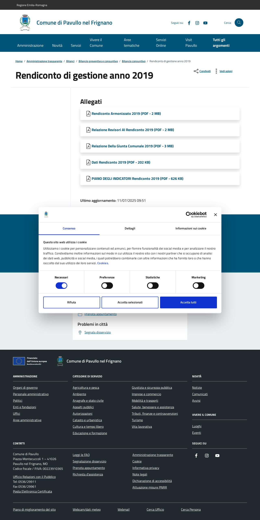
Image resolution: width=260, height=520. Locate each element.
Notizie (197, 387)
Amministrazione (30, 45)
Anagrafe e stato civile (88, 400)
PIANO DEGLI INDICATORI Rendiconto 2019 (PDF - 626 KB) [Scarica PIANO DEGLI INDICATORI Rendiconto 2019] (137, 178)
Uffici (16, 413)
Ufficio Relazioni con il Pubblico (34, 476)
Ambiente (79, 394)
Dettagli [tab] (130, 228)
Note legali (139, 474)
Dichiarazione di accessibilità (152, 480)
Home (19, 61)
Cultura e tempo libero (88, 426)
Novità (57, 45)
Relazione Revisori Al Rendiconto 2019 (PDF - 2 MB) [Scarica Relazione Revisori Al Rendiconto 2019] (133, 129)
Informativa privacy (145, 467)
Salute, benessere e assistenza (153, 407)
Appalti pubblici (83, 407)
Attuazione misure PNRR (149, 487)
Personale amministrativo (31, 394)
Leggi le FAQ (81, 454)
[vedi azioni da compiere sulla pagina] (222, 71)
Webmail (124, 509)
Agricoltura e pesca (86, 387)
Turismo (137, 420)
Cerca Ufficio (155, 509)
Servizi (76, 45)
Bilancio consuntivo (133, 61)
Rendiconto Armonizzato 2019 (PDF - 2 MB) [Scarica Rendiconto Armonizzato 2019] (126, 113)
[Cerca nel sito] (239, 22)
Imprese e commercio (146, 394)
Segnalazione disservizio (89, 461)
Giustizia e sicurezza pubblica (152, 387)
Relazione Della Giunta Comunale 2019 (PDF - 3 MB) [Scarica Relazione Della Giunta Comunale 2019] (133, 146)
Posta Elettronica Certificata (32, 491)
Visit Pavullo (191, 42)
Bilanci (70, 61)
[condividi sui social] (201, 71)
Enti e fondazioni (24, 407)
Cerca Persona (191, 509)
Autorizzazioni (82, 413)
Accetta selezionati (130, 302)
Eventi (196, 432)
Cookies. (103, 263)
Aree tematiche (131, 42)
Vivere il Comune (96, 42)
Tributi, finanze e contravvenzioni (155, 413)
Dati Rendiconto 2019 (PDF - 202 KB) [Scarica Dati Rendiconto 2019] (121, 162)
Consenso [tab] (69, 228)
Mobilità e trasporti (145, 400)
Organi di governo (25, 387)
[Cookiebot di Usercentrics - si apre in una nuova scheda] (189, 215)
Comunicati (200, 394)
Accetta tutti (188, 302)
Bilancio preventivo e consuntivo (98, 61)
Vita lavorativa (142, 426)
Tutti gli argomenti (221, 42)
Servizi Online (161, 42)
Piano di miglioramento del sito (34, 509)
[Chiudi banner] (215, 214)
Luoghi (197, 426)
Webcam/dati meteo (87, 509)
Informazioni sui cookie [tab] (191, 228)
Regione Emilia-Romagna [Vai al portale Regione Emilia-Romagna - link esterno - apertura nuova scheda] (32, 5)
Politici (17, 400)
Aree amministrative (27, 420)
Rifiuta (71, 302)
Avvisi (196, 400)
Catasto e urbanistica (87, 420)
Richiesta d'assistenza (88, 474)
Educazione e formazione (90, 433)
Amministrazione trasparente (44, 61)
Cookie (137, 461)
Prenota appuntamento (89, 467)
